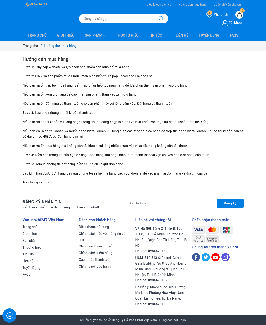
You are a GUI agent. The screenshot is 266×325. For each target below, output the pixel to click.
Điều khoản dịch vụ (159, 4)
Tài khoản (232, 23)
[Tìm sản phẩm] (116, 18)
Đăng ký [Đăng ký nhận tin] (230, 203)
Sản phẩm (95, 35)
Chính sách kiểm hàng (95, 253)
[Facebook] (196, 257)
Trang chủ (37, 35)
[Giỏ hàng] (239, 15)
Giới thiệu (65, 35)
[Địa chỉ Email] (170, 203)
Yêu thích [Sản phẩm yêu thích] (217, 15)
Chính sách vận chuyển (96, 246)
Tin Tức (157, 35)
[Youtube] (215, 257)
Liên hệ (182, 35)
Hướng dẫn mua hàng (193, 4)
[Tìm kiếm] (161, 18)
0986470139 (36, 4)
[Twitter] (206, 257)
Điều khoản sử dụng (94, 227)
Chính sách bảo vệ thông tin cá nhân (102, 236)
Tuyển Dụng (209, 35)
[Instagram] (225, 257)
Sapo (182, 320)
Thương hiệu (127, 35)
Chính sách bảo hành (95, 266)
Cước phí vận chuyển (227, 4)
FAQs (234, 35)
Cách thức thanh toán (95, 260)
